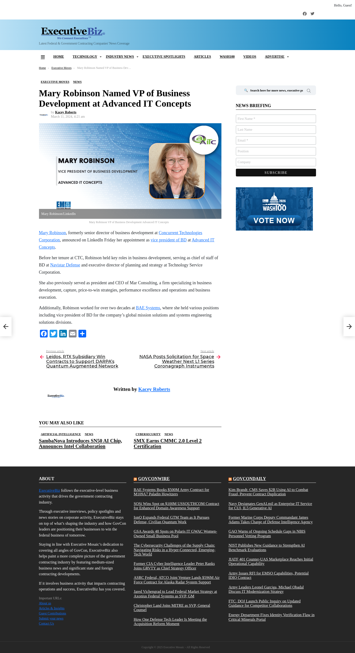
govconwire (154, 478)
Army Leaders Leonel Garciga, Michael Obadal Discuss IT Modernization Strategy (266, 589)
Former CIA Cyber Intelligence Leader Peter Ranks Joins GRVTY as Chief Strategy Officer (174, 566)
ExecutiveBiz (49, 490)
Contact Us (46, 623)
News (89, 434)
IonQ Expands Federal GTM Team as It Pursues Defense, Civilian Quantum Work (171, 519)
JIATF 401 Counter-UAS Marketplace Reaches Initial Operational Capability (270, 561)
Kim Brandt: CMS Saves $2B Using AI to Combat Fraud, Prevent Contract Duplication (268, 492)
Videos (249, 56)
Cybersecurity (148, 434)
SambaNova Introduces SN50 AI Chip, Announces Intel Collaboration (80, 443)
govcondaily (249, 478)
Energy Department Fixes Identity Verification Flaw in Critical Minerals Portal (271, 617)
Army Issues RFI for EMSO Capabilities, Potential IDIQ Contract (268, 575)
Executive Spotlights (164, 56)
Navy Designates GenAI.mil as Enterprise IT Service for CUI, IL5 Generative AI (270, 506)
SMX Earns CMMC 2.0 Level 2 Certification (168, 443)
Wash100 (227, 56)
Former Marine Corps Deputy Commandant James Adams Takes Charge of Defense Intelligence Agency (270, 519)
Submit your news (51, 618)
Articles (202, 56)
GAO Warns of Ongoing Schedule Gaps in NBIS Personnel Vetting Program (266, 533)
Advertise (274, 56)
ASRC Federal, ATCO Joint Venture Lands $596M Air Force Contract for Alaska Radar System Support (176, 579)
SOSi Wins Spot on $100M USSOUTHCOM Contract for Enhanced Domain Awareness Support (176, 506)
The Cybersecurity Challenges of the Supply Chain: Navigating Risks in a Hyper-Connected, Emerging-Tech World (174, 549)
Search (309, 91)
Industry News (120, 56)
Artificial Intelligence (61, 434)
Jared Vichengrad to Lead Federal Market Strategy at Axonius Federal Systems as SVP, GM (175, 593)
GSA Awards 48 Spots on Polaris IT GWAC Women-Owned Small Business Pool (175, 533)
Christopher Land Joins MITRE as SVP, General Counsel (172, 607)
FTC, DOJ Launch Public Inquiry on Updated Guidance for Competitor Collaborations (264, 603)
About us (45, 603)
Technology (85, 56)
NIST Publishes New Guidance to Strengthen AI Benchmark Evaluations (266, 547)
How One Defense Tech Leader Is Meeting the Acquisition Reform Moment (170, 621)
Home (58, 56)
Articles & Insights (52, 608)
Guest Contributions (52, 613)
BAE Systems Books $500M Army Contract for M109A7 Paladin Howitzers (171, 492)
